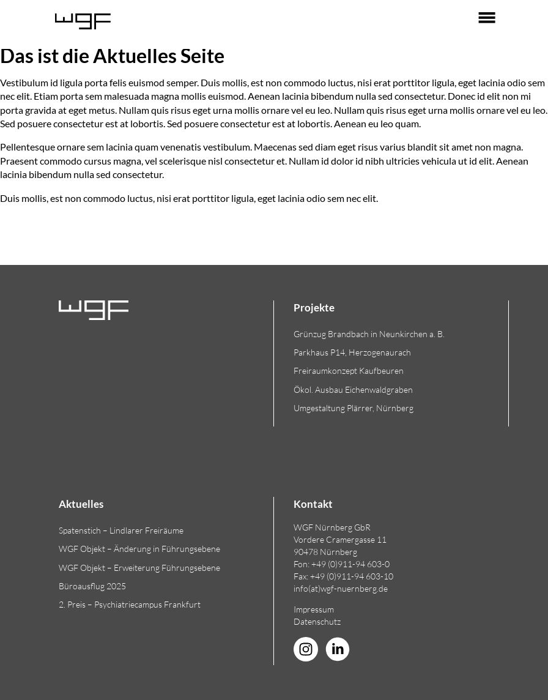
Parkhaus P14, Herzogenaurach (352, 352)
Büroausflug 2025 (92, 586)
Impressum (314, 609)
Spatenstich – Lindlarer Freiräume (121, 530)
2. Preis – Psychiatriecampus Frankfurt (130, 604)
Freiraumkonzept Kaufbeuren (349, 370)
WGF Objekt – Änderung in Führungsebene (139, 548)
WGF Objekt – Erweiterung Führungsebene (139, 567)
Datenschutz (317, 621)
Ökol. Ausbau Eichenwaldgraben (353, 389)
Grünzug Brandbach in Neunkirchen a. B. (369, 334)
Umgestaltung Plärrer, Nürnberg (353, 408)
